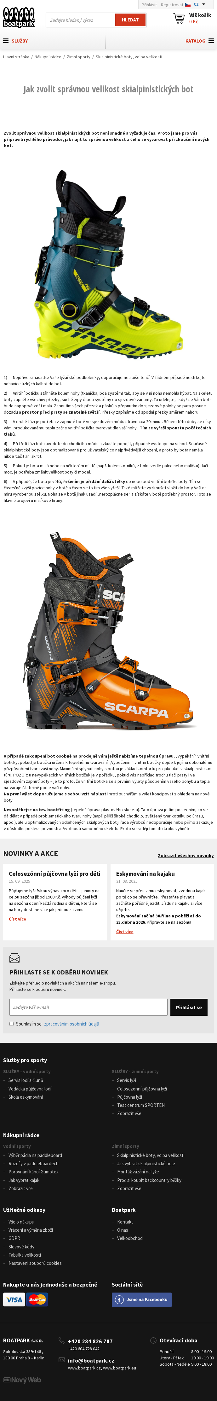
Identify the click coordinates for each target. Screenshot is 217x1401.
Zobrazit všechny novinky (186, 855)
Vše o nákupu (21, 1222)
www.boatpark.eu (119, 1368)
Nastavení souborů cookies (35, 1263)
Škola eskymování (26, 1097)
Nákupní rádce (48, 57)
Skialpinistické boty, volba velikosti (129, 57)
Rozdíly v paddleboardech (34, 1163)
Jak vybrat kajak (24, 1180)
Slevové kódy (21, 1247)
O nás (122, 1230)
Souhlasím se (54, 1023)
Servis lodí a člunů (26, 1080)
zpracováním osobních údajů (71, 1024)
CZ (196, 4)
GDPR (14, 1238)
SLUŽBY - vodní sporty (27, 1071)
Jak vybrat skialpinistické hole (146, 1163)
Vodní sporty (17, 1146)
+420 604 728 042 (84, 1349)
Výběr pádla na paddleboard (35, 1155)
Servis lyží (126, 1080)
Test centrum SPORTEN (141, 1105)
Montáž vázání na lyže (138, 1172)
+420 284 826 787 (90, 1341)
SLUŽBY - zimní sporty (135, 1071)
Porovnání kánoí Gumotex (34, 1172)
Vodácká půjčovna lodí (30, 1089)
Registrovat (172, 5)
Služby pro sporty (25, 1060)
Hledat (130, 20)
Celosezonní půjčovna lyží (142, 1089)
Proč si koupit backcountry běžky (149, 1180)
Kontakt (125, 1222)
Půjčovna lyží (129, 1097)
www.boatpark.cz (84, 1368)
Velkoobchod (130, 1238)
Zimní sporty (78, 57)
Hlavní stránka (16, 57)
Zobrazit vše (129, 1113)
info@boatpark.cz (91, 1360)
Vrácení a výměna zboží (31, 1230)
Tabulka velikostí (25, 1255)
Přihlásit (149, 5)
